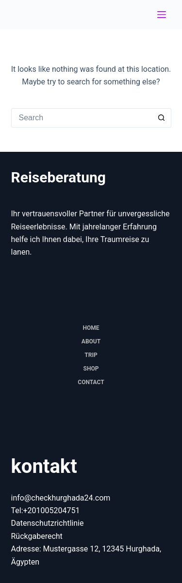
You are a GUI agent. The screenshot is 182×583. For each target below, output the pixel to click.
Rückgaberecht (37, 536)
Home (91, 327)
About (91, 341)
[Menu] (161, 14)
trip (90, 355)
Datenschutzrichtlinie (47, 523)
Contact (91, 382)
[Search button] (161, 118)
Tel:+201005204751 (45, 510)
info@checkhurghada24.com (61, 497)
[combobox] (82, 118)
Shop (91, 368)
